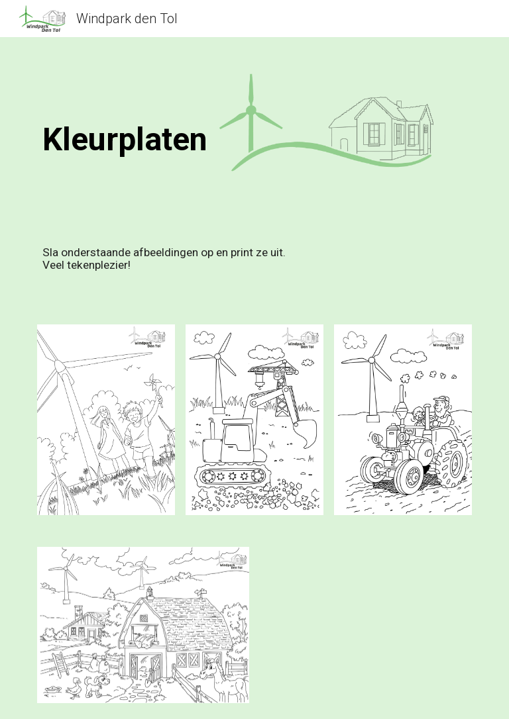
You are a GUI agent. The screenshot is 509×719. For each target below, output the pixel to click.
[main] (217, 131)
